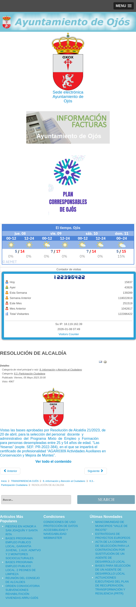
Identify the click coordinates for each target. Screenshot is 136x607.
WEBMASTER (52, 537)
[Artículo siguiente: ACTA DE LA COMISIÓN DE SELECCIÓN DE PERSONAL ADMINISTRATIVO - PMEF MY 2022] (95, 471)
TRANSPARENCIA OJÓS (25, 481)
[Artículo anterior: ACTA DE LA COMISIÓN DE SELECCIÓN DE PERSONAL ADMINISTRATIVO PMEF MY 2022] (10, 471)
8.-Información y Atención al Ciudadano (61, 369)
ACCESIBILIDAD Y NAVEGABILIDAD (55, 532)
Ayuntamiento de (68, 96)
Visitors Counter (69, 334)
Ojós (68, 101)
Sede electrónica (68, 92)
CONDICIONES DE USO (59, 522)
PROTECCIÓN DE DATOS (60, 526)
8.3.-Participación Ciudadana (29, 373)
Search (106, 499)
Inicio (4, 481)
